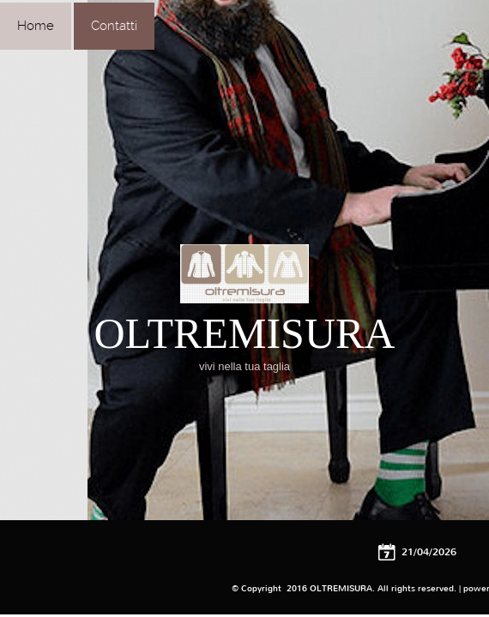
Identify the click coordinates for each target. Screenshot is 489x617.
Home (35, 25)
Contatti (114, 25)
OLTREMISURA (244, 333)
